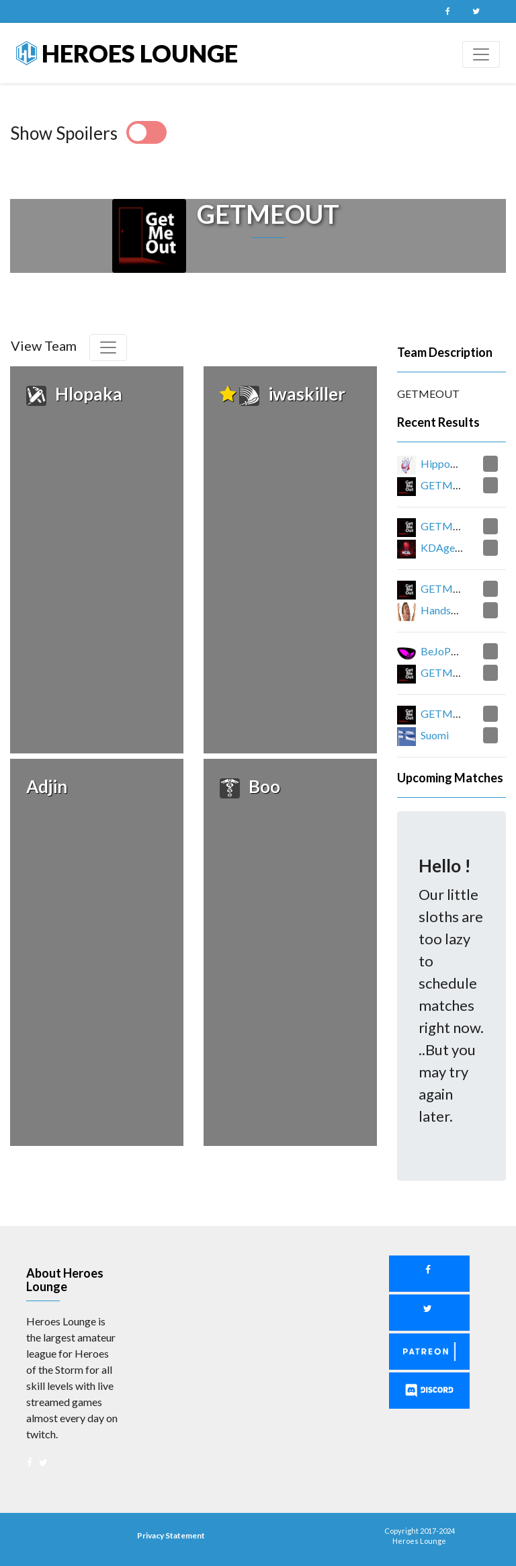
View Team (44, 345)
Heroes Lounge (127, 53)
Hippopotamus (455, 463)
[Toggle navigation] (481, 54)
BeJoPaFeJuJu (454, 651)
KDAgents (445, 547)
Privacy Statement (171, 1535)
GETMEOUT (452, 485)
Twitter (476, 11)
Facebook (447, 11)
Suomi (435, 735)
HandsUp (443, 610)
